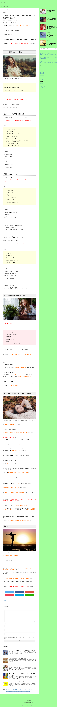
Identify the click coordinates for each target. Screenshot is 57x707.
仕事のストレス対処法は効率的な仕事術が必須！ (51, 19)
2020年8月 (42, 73)
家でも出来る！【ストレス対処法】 (46, 53)
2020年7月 (42, 75)
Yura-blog (3, 2)
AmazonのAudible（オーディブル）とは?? (18, 658)
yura (7, 602)
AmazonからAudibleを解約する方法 (16, 681)
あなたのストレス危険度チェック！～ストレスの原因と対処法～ (51, 27)
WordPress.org (42, 87)
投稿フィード (42, 85)
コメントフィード (43, 86)
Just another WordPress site (28, 702)
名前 (5, 623)
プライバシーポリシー (5, 6)
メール (5, 627)
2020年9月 (42, 72)
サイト (5, 631)
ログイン (41, 83)
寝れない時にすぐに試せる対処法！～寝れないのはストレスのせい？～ (19, 689)
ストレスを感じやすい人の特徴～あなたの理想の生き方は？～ (51, 43)
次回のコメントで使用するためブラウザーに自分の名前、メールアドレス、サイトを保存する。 (19, 638)
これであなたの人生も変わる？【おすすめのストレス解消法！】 (22, 650)
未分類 (5, 600)
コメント (6, 609)
